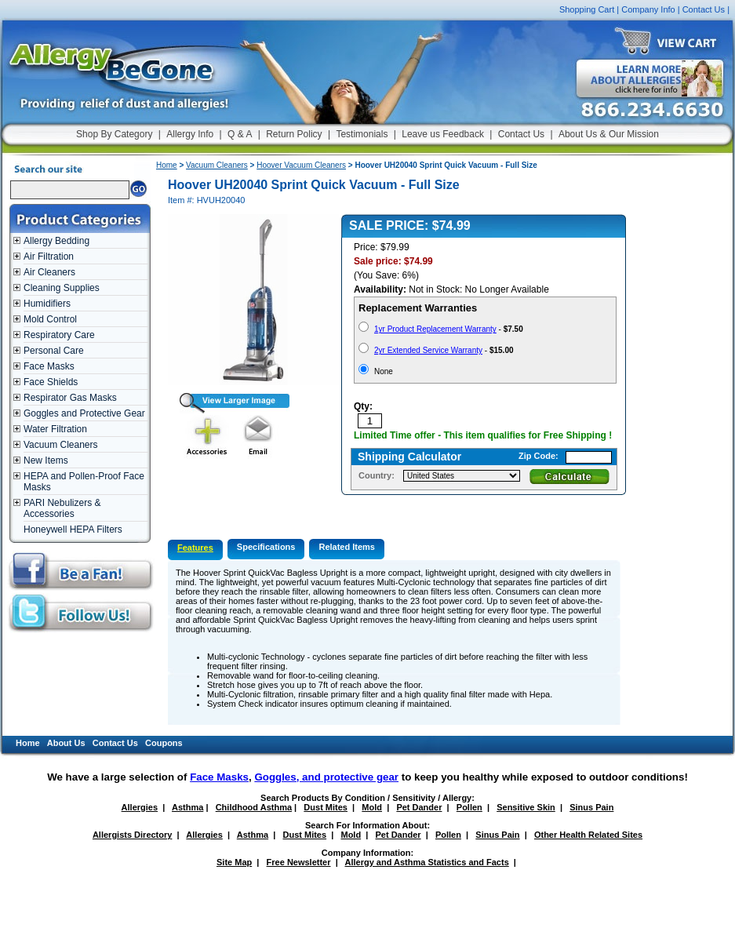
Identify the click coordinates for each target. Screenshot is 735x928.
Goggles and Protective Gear (84, 413)
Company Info (648, 9)
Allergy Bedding (56, 240)
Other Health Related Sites (588, 834)
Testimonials (362, 134)
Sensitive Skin (526, 807)
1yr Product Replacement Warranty (435, 329)
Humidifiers (47, 303)
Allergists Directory (132, 834)
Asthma (187, 807)
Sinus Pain (591, 807)
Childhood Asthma (254, 807)
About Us (66, 743)
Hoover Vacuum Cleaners (301, 165)
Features (195, 547)
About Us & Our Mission (609, 134)
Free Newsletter (299, 862)
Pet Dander (419, 807)
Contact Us (703, 9)
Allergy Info (189, 134)
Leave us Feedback (443, 134)
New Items (46, 460)
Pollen (469, 807)
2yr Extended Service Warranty (428, 350)
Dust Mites (325, 807)
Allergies (140, 807)
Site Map (234, 862)
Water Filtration (55, 429)
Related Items (346, 546)
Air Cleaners (49, 272)
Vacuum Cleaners (61, 444)
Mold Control (50, 319)
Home (166, 165)
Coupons (164, 743)
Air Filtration (49, 256)
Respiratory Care (59, 334)
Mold (372, 807)
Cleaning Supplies (62, 287)
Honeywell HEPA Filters (73, 529)
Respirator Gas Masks (70, 397)
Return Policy (294, 134)
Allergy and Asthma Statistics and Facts (426, 862)
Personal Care (54, 350)
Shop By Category (114, 134)
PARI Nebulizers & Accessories (62, 508)
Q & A (239, 134)
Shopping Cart (586, 9)
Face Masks (49, 366)
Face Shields (51, 382)
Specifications (266, 546)
